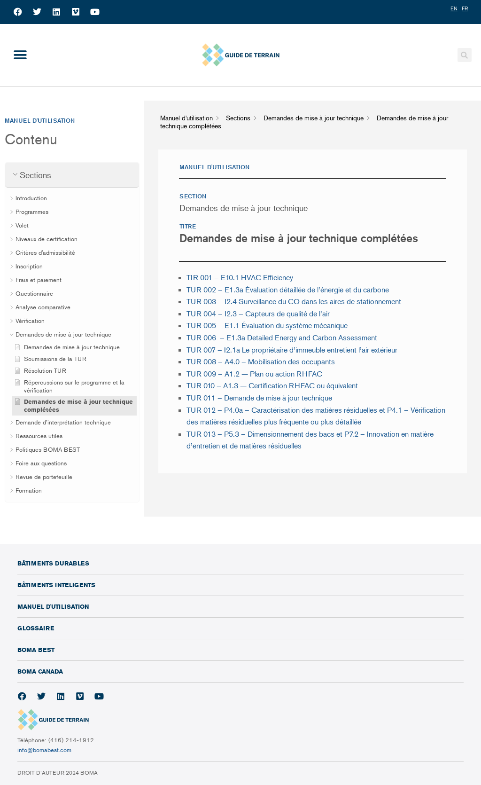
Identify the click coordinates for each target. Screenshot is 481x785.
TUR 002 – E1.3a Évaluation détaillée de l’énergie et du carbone (287, 289)
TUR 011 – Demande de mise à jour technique (259, 397)
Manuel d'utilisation (53, 606)
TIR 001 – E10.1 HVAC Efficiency (239, 277)
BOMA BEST (35, 649)
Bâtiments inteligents (56, 585)
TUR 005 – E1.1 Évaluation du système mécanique (267, 325)
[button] (20, 54)
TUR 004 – (259, 313)
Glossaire (35, 628)
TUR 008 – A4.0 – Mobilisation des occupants (260, 361)
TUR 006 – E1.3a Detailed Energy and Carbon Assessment (281, 337)
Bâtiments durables (53, 563)
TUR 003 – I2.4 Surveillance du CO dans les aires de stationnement (294, 301)
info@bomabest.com (44, 750)
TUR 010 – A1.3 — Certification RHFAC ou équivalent (272, 385)
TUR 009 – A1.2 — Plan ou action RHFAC (254, 373)
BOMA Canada (40, 671)
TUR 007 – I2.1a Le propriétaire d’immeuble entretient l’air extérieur (291, 349)
